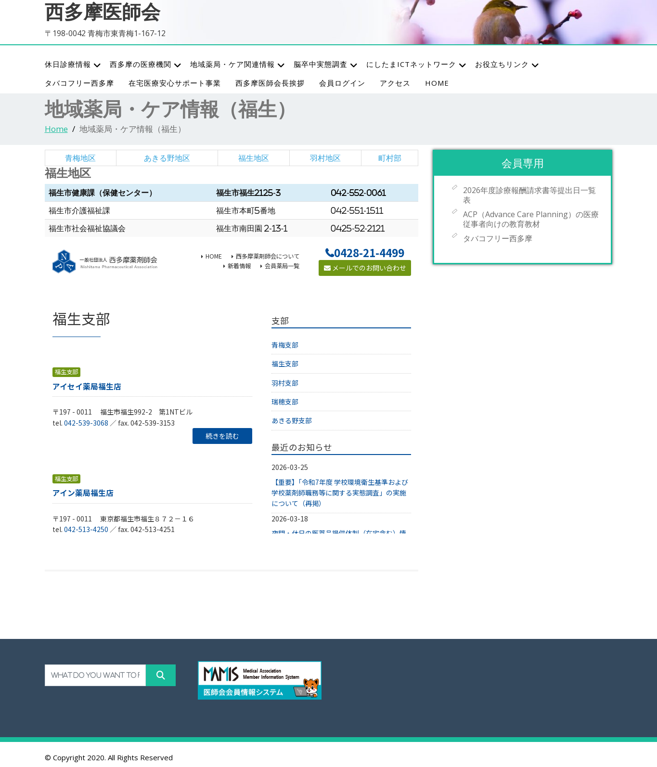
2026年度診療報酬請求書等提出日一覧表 (529, 195)
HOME (437, 83)
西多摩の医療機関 (146, 64)
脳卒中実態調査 (326, 64)
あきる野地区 (167, 158)
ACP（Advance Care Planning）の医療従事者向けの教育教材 (531, 219)
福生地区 (253, 158)
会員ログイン (342, 83)
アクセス (395, 83)
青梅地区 (80, 158)
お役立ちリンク (507, 64)
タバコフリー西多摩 (79, 83)
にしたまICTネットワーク (416, 64)
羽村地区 (325, 158)
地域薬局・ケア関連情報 (237, 64)
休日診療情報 (73, 64)
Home (56, 128)
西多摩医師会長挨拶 (270, 83)
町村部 (389, 158)
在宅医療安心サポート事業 (175, 83)
